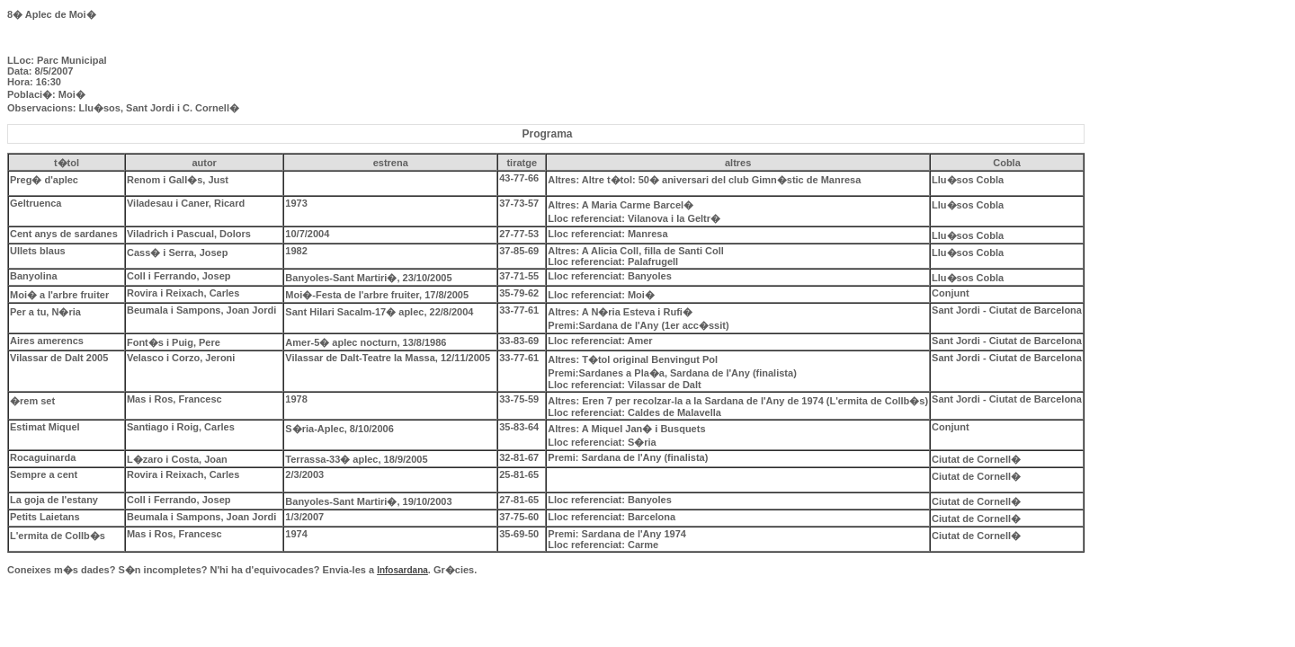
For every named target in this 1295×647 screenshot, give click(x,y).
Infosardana (402, 570)
